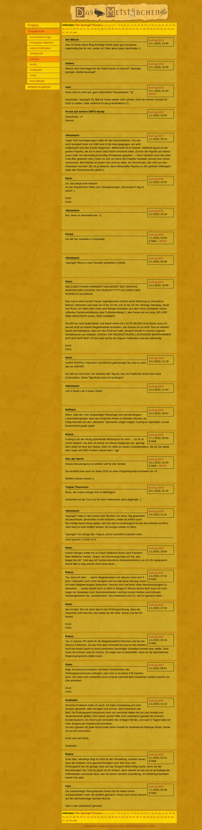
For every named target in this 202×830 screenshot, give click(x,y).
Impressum (89, 825)
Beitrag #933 (156, 40)
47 (140, 29)
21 (163, 25)
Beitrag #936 (156, 112)
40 (116, 29)
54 (165, 29)
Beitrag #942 (156, 282)
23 (170, 25)
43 (126, 29)
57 (63, 32)
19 (156, 25)
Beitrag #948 (156, 487)
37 (105, 29)
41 (120, 29)
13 (135, 25)
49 (148, 29)
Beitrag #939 (156, 210)
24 (173, 25)
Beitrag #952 (156, 604)
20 (159, 25)
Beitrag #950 (156, 548)
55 (168, 29)
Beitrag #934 (156, 63)
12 (131, 25)
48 (144, 29)
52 (158, 29)
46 (137, 29)
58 (67, 32)
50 (151, 29)
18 (152, 25)
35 (98, 29)
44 (130, 29)
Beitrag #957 (156, 786)
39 (112, 29)
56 (172, 29)
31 (84, 29)
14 (138, 25)
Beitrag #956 (156, 754)
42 (123, 29)
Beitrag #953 (156, 636)
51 (154, 29)
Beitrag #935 (156, 87)
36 (102, 29)
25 (63, 29)
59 (70, 32)
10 (124, 25)
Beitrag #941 (156, 258)
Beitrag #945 (156, 410)
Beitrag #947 (156, 459)
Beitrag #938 (156, 178)
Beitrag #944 (156, 386)
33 (91, 29)
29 (77, 29)
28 (74, 29)
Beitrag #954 (156, 665)
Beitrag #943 (156, 358)
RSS (152, 825)
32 (88, 29)
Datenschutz (107, 825)
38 (109, 29)
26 (67, 29)
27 (70, 29)
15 (142, 25)
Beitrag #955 (156, 700)
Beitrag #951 (156, 572)
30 (81, 29)
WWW (152, 93)
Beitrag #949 (156, 511)
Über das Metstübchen (132, 825)
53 (162, 29)
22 (166, 25)
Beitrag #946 (156, 434)
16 (145, 25)
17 (149, 25)
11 (128, 25)
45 (134, 29)
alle (74, 32)
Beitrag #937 (156, 135)
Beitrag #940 (156, 234)
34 (95, 29)
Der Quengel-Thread (88, 25)
